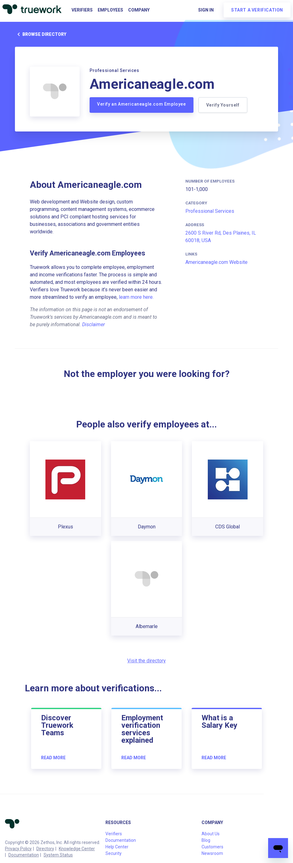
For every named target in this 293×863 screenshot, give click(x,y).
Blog (206, 840)
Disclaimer (93, 324)
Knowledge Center (77, 848)
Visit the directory (146, 661)
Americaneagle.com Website (216, 262)
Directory (45, 848)
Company (139, 9)
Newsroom (212, 853)
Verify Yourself (223, 105)
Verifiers (82, 9)
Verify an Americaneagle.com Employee (141, 104)
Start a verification (257, 9)
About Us (211, 833)
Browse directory (40, 34)
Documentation (23, 854)
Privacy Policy (18, 848)
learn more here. (136, 297)
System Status (58, 854)
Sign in (206, 9)
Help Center (116, 846)
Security (113, 853)
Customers (212, 846)
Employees (110, 9)
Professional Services (209, 211)
